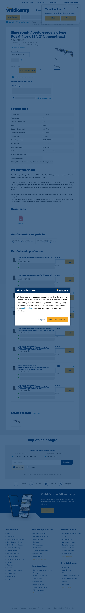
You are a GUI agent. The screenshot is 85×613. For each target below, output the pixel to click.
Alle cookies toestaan (57, 320)
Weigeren (41, 320)
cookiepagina (26, 308)
